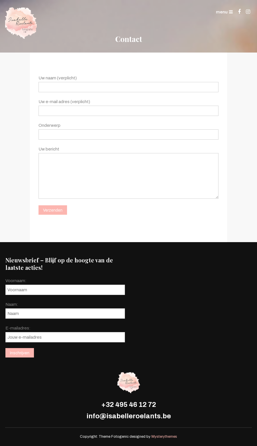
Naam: (11, 304)
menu (224, 12)
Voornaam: (16, 280)
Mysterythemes (164, 437)
